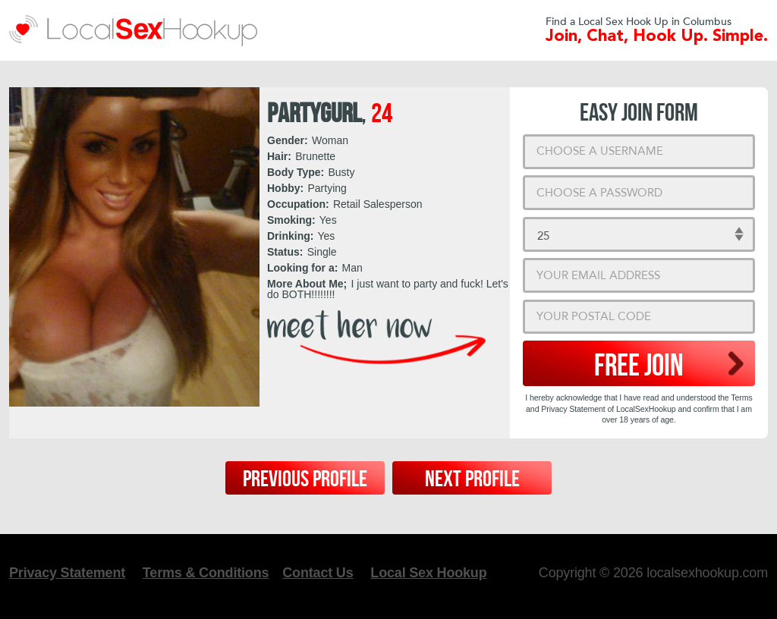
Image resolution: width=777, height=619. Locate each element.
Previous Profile (305, 479)
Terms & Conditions (206, 572)
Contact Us (317, 572)
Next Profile (472, 479)
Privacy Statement (67, 572)
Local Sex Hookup (428, 572)
